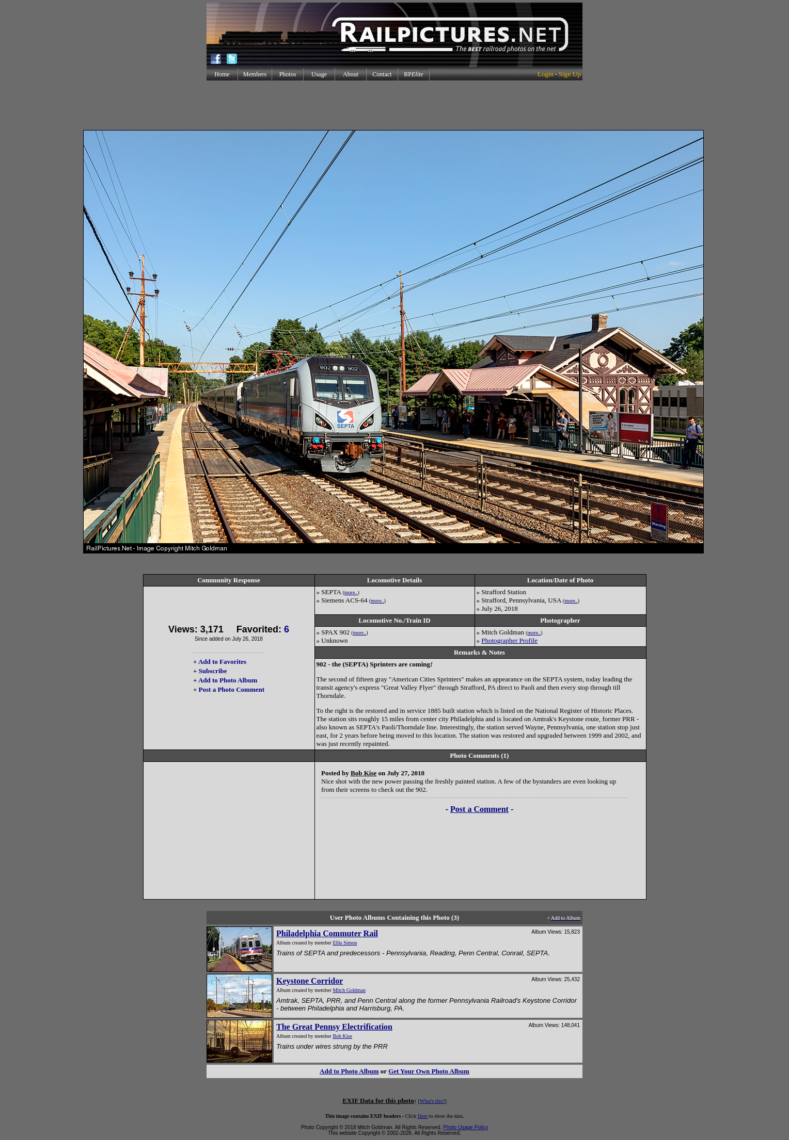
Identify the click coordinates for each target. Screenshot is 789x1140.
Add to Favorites (222, 661)
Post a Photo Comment (231, 689)
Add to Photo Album (228, 680)
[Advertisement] (394, 105)
